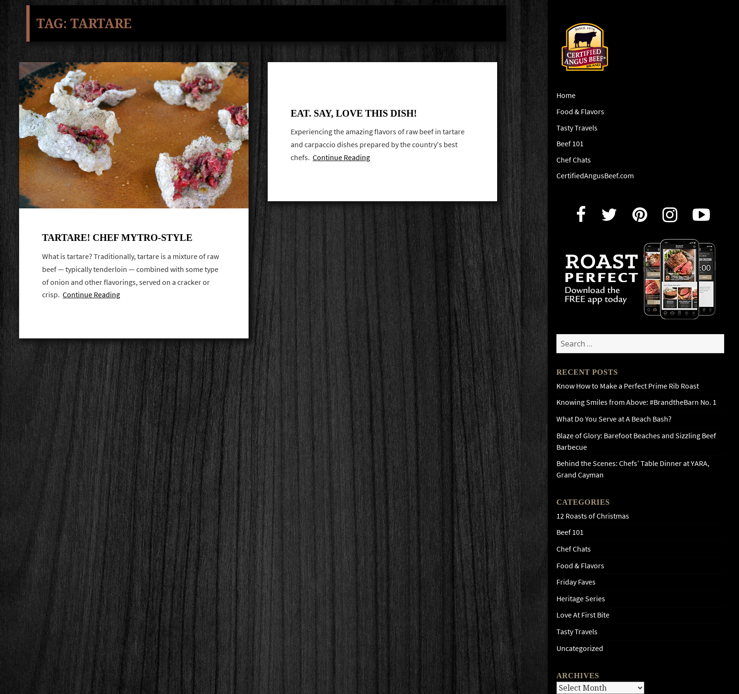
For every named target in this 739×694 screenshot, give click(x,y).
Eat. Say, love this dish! (354, 113)
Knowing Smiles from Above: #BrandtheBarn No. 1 (636, 402)
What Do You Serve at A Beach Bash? (614, 419)
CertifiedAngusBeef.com (595, 176)
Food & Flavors (580, 112)
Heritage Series (580, 599)
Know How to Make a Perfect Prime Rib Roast (627, 386)
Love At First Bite (582, 615)
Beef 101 (570, 144)
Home (566, 95)
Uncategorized (579, 648)
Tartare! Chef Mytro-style (117, 238)
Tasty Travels (577, 128)
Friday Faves (576, 582)
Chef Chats (573, 160)
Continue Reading (91, 296)
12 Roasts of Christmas (592, 516)
